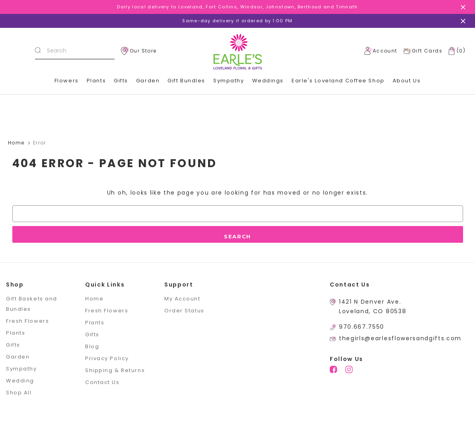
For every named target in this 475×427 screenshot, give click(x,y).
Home (94, 298)
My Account (182, 298)
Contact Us (102, 382)
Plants (96, 80)
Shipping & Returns (115, 370)
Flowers (67, 80)
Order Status (184, 310)
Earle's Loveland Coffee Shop (338, 80)
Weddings (268, 80)
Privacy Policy (107, 358)
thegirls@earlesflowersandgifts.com (400, 338)
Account (380, 51)
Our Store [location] (139, 51)
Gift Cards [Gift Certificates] (422, 51)
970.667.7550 (361, 327)
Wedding (20, 380)
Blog (92, 346)
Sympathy (228, 80)
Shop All (18, 392)
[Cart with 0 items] (455, 50)
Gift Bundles (186, 80)
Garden (148, 80)
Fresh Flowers (27, 321)
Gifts (121, 80)
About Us (406, 80)
